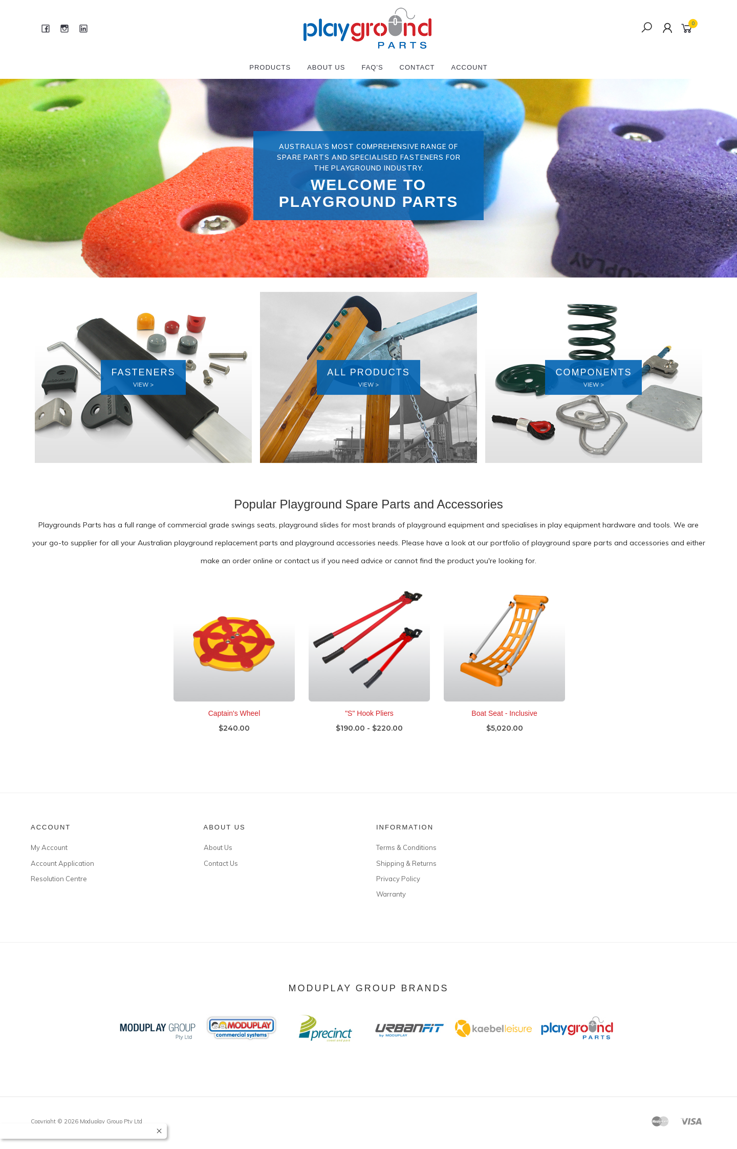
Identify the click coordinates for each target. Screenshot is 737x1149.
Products (270, 67)
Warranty (391, 894)
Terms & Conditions (406, 847)
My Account (49, 847)
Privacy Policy (398, 879)
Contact (417, 67)
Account (469, 67)
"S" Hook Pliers (369, 722)
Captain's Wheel (234, 722)
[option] (368, 178)
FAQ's (372, 67)
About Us (326, 67)
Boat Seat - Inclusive (504, 722)
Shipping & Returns (406, 863)
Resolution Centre (59, 879)
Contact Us (221, 863)
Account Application (62, 863)
